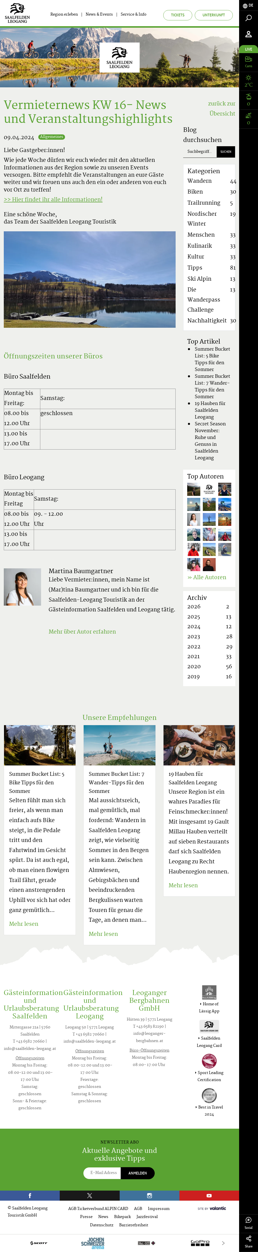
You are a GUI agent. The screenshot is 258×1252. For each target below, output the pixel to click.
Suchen (225, 152)
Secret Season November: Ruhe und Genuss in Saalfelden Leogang (210, 441)
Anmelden (137, 1173)
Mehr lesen (23, 924)
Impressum (159, 1209)
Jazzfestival (147, 1217)
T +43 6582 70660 (29, 1042)
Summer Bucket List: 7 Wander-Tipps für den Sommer (212, 387)
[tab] (248, 5)
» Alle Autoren (206, 578)
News (103, 1217)
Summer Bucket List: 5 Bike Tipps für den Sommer (212, 360)
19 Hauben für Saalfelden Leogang (210, 410)
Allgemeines (51, 137)
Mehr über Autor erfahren (82, 632)
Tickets (177, 15)
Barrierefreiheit (133, 1225)
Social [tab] (248, 1223)
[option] (119, 1243)
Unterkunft (214, 15)
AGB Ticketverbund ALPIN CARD (98, 1209)
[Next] (223, 1243)
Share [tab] (248, 1242)
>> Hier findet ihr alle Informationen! (53, 200)
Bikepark (122, 1217)
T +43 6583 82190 (148, 1027)
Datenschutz (101, 1225)
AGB (138, 1209)
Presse (86, 1217)
